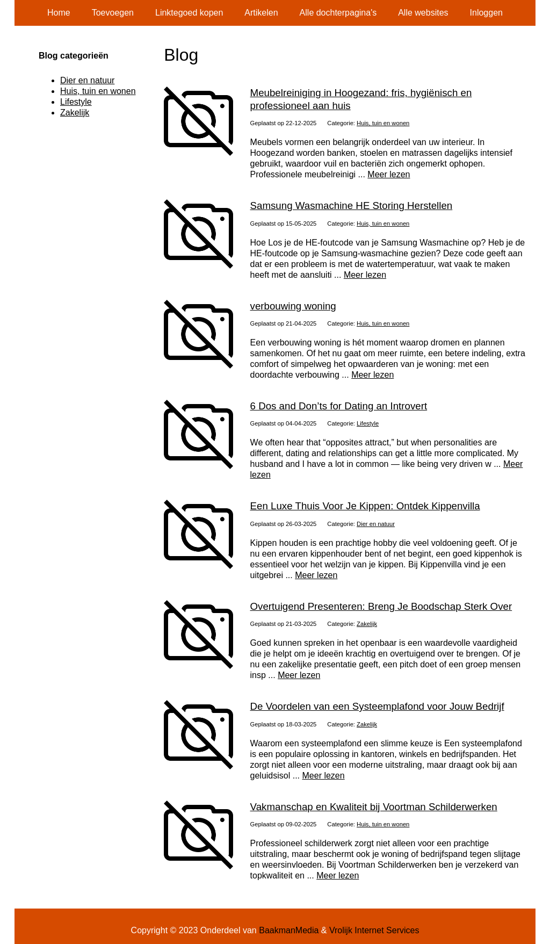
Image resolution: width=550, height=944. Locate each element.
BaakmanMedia (289, 930)
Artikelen (261, 12)
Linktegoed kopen (189, 12)
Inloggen (486, 12)
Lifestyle (368, 423)
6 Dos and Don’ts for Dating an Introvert (339, 406)
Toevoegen (113, 12)
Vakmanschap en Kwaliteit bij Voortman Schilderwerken (373, 806)
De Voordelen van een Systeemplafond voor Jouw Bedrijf (377, 706)
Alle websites (423, 12)
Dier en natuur (376, 524)
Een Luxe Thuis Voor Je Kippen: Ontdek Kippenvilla (365, 505)
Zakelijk (367, 624)
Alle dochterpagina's (338, 12)
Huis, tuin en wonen (383, 123)
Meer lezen (388, 174)
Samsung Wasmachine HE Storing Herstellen (351, 205)
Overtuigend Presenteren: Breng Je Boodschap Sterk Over (381, 606)
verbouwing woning (293, 306)
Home (58, 12)
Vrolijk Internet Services (374, 930)
